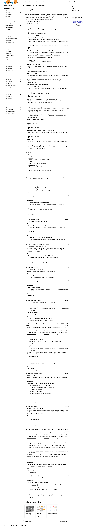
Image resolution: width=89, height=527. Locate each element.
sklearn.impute (8, 79)
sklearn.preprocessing (9, 109)
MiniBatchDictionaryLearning (11, 38)
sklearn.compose (8, 18)
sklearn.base (7, 12)
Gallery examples (75, 10)
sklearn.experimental (9, 70)
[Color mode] (72, 2)
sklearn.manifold (8, 90)
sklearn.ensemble (8, 66)
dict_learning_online (10, 55)
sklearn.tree (7, 116)
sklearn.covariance (8, 20)
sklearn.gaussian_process (10, 77)
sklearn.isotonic (8, 83)
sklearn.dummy (8, 64)
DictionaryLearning (9, 27)
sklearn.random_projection (10, 111)
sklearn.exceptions (8, 68)
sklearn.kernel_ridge (9, 87)
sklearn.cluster (7, 16)
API (29, 2)
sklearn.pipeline (8, 107)
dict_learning (8, 53)
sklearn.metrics (8, 92)
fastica (7, 57)
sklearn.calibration (8, 14)
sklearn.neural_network (9, 105)
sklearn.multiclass (8, 98)
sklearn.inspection (8, 81)
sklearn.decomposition (9, 25)
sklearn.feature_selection (10, 74)
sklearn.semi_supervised (9, 113)
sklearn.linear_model (9, 88)
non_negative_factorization (11, 59)
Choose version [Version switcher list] (80, 2)
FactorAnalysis (8, 29)
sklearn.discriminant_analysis (10, 62)
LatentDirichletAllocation (10, 36)
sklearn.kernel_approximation (10, 85)
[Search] (69, 2)
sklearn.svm (7, 115)
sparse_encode (9, 61)
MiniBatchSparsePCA (10, 42)
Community (38, 2)
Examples (33, 2)
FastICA (7, 31)
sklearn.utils (7, 118)
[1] (40, 21)
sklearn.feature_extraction (10, 72)
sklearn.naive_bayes (9, 102)
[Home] (23, 5)
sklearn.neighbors (8, 103)
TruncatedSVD (8, 51)
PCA (6, 46)
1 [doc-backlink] (26, 177)
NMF (6, 44)
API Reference (28, 5)
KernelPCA (8, 34)
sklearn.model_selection (9, 96)
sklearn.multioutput (9, 100)
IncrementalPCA (9, 33)
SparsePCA (8, 49)
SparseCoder (8, 47)
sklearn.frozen (7, 75)
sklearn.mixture (8, 94)
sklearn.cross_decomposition (10, 21)
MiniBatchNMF (8, 40)
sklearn (6, 10)
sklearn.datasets (8, 23)
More (44, 2)
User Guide (25, 2)
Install (20, 2)
